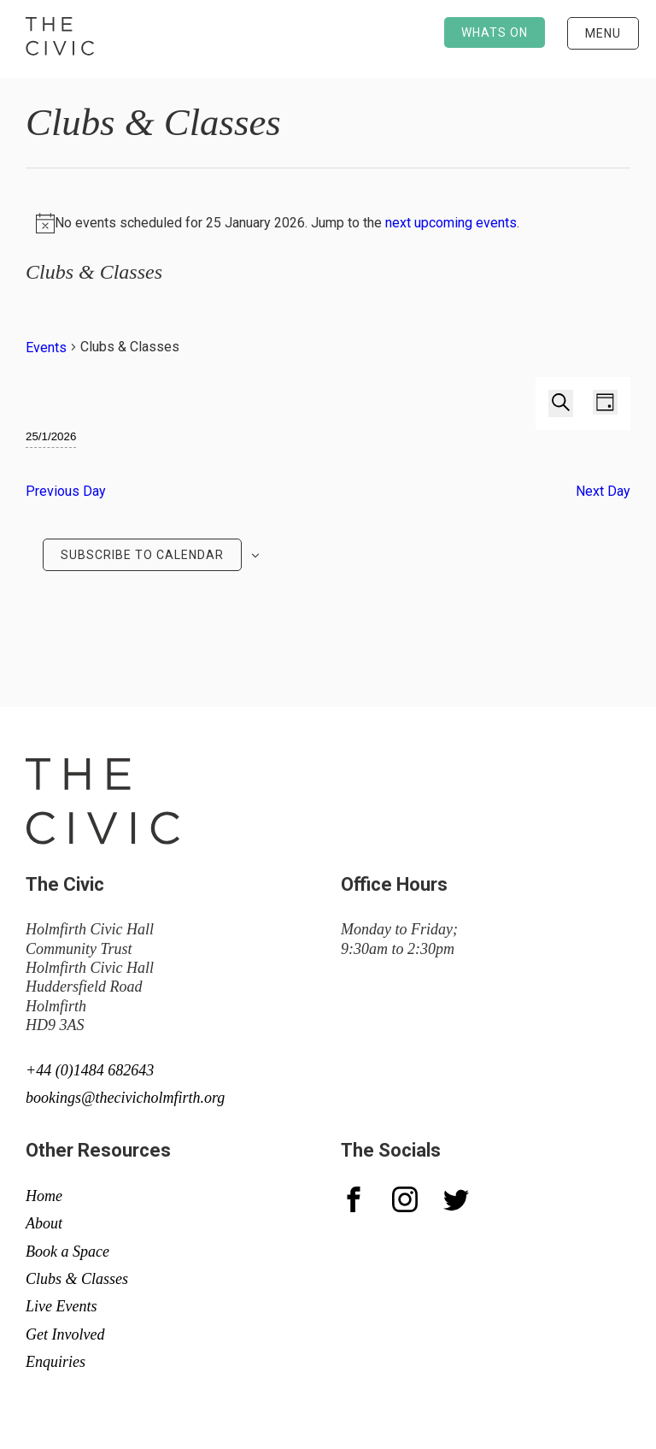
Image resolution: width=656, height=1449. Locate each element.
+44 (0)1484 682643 (90, 1070)
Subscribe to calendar (142, 555)
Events (46, 347)
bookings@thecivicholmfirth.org (125, 1097)
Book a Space (67, 1251)
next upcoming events (451, 223)
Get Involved (65, 1334)
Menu (603, 33)
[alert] (328, 223)
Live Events (61, 1306)
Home (44, 1196)
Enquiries (55, 1361)
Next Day (603, 491)
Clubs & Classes (77, 1278)
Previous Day (66, 491)
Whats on (494, 32)
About (44, 1223)
